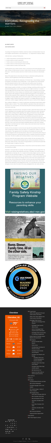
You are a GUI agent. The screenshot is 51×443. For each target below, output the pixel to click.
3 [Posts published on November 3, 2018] (14, 423)
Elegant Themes (22, 441)
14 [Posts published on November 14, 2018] (9, 427)
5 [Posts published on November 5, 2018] (5, 425)
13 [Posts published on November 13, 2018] (7, 427)
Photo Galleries (31, 375)
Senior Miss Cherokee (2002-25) (39, 394)
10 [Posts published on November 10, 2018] (14, 425)
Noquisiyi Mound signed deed (36, 413)
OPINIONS (19, 26)
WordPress (35, 441)
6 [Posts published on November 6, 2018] (7, 425)
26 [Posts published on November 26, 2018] (6, 431)
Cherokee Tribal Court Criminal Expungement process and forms (39, 359)
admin (7, 26)
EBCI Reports (33, 340)
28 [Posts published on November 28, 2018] (9, 431)
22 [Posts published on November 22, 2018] (11, 429)
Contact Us (30, 377)
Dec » (9, 433)
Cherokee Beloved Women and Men (38, 381)
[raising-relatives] (25, 213)
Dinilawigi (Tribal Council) (35, 320)
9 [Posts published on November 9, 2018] (12, 425)
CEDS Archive (35, 345)
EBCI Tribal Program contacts (34, 417)
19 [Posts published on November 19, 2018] (6, 429)
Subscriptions (31, 415)
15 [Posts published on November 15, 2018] (11, 427)
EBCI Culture (31, 379)
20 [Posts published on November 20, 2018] (7, 429)
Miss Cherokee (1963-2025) (38, 396)
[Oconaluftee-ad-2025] (23, 299)
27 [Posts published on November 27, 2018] (7, 431)
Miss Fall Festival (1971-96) (38, 398)
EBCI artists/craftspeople (35, 383)
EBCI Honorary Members (35, 411)
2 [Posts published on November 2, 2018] (12, 423)
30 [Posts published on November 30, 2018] (12, 431)
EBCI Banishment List (36, 370)
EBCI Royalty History (34, 392)
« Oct (6, 433)
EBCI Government (32, 311)
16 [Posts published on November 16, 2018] (12, 427)
